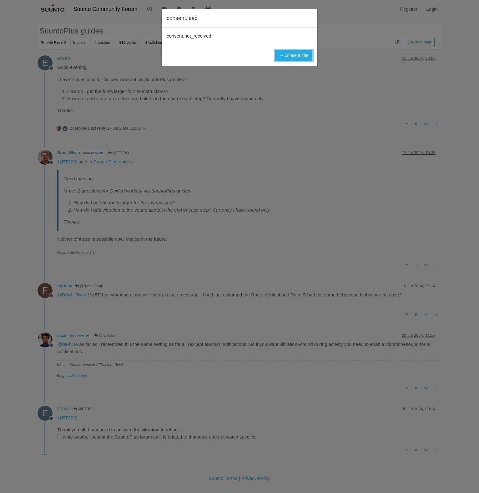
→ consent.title (293, 55)
